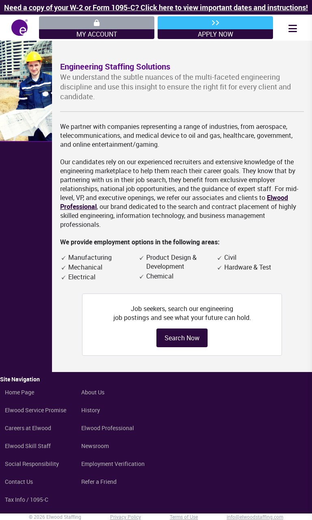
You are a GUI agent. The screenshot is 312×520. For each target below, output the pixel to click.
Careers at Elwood (28, 428)
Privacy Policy (125, 516)
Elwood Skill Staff (28, 446)
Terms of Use (184, 516)
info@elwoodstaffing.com (255, 516)
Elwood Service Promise (35, 410)
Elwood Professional (107, 428)
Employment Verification (113, 464)
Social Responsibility (32, 464)
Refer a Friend (99, 481)
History (90, 410)
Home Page (19, 392)
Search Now (182, 337)
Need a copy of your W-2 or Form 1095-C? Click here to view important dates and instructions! (156, 7)
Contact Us (19, 481)
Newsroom (95, 446)
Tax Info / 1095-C (26, 499)
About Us (92, 392)
